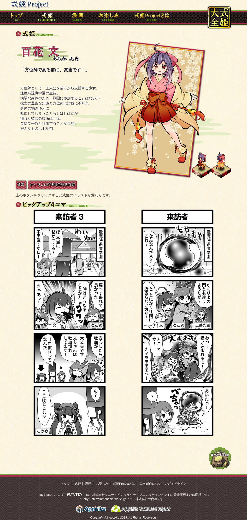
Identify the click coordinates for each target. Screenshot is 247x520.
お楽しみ (102, 483)
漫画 (88, 483)
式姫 (78, 483)
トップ (65, 483)
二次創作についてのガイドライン (163, 483)
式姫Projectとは (124, 483)
